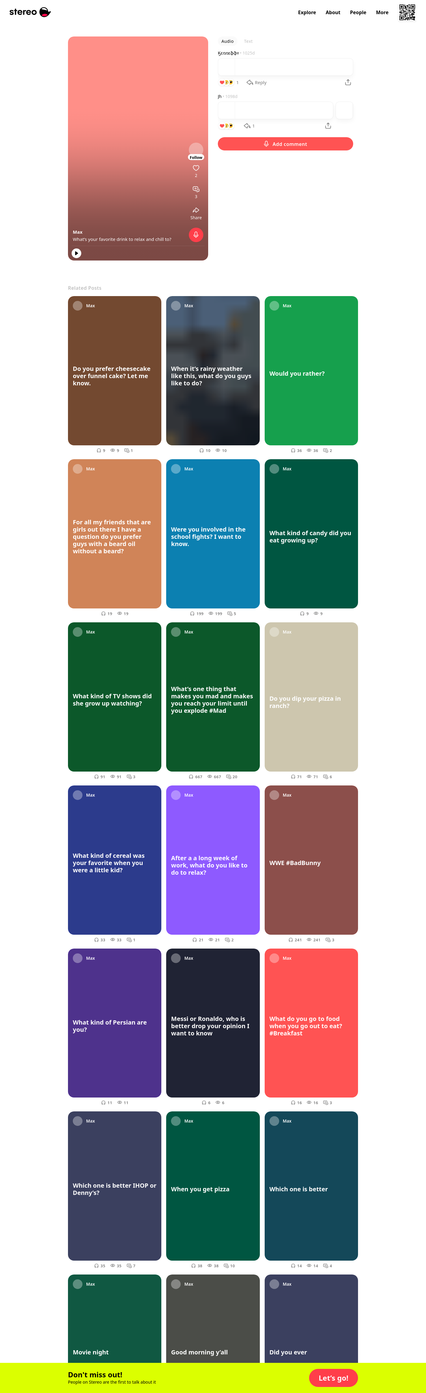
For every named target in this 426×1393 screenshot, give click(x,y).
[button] (333, 1378)
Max (77, 232)
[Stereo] (30, 12)
